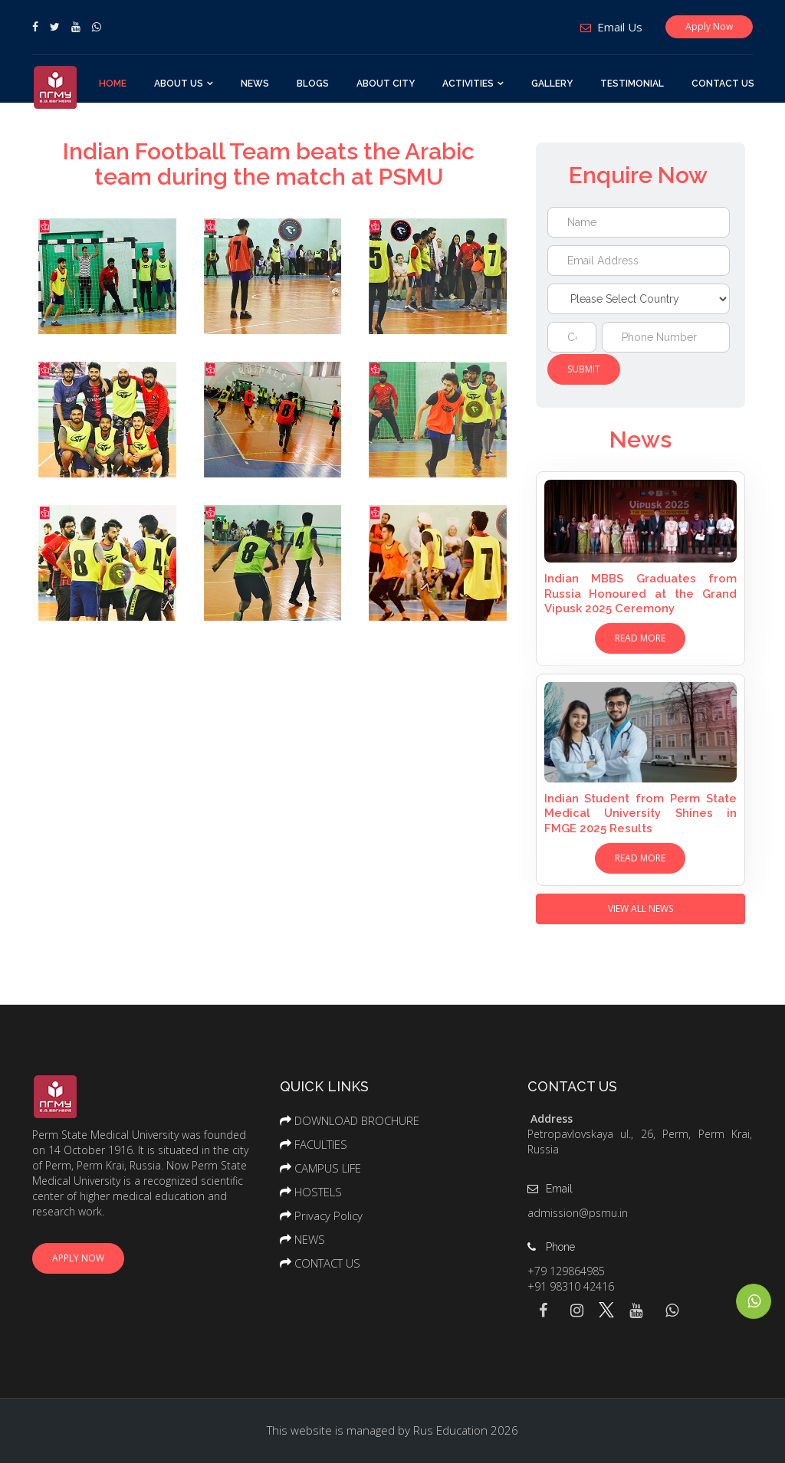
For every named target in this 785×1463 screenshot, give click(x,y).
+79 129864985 (566, 1271)
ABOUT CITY (385, 83)
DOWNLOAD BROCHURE (356, 1120)
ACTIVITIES (468, 83)
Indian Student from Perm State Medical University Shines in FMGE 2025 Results (640, 814)
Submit (583, 369)
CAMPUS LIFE (327, 1168)
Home (112, 83)
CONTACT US (722, 83)
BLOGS (313, 83)
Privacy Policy (328, 1215)
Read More (640, 638)
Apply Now (709, 26)
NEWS (255, 83)
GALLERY (552, 83)
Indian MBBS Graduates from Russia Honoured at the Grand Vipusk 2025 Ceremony (640, 594)
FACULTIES (320, 1144)
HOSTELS (318, 1191)
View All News (640, 908)
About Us (178, 83)
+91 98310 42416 (570, 1286)
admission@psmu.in (577, 1212)
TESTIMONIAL (632, 83)
